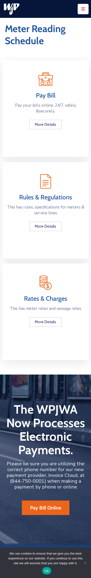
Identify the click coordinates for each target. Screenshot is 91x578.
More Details (45, 124)
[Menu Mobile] (83, 9)
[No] (85, 562)
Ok (47, 571)
